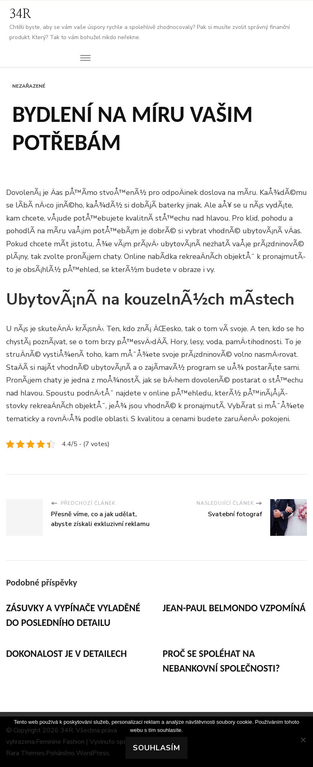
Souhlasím (156, 748)
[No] (303, 740)
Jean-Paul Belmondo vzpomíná (234, 608)
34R (20, 14)
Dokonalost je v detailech (66, 653)
